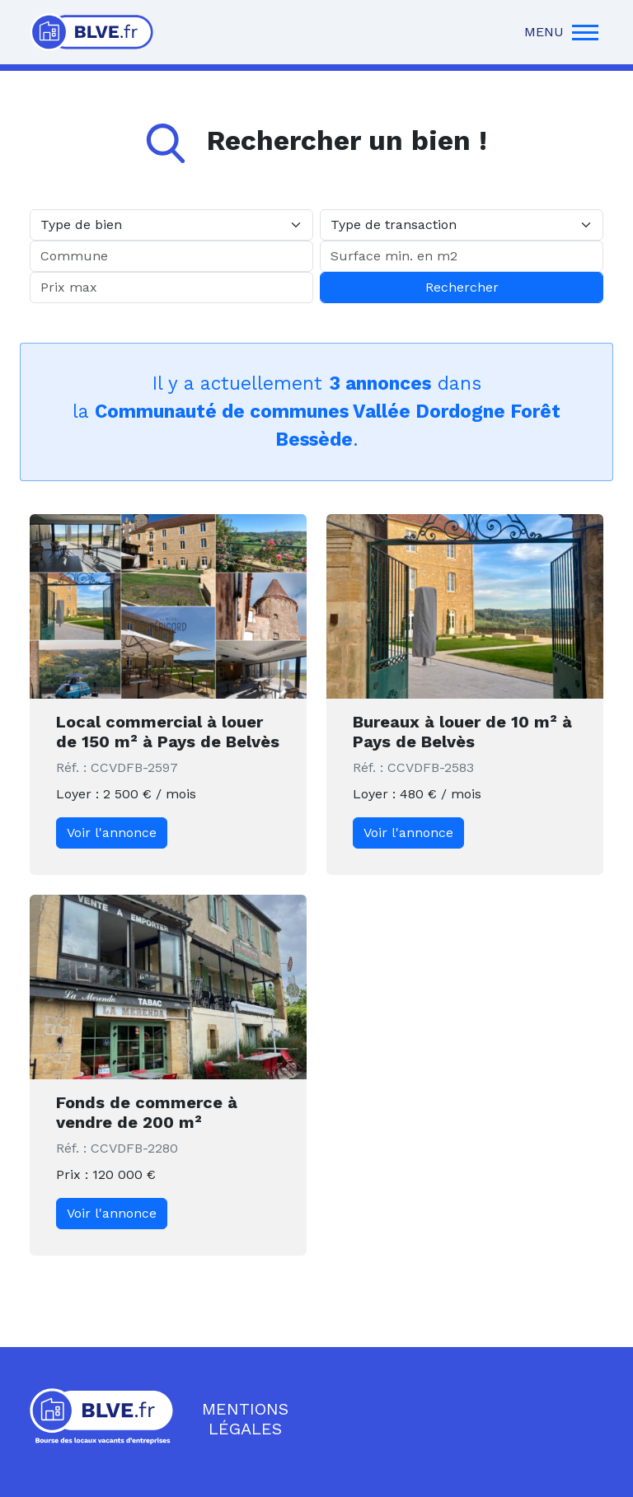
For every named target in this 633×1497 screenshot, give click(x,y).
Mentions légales (245, 1419)
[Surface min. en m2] (461, 256)
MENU (561, 32)
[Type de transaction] (461, 225)
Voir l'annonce (112, 832)
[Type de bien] (171, 225)
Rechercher (462, 287)
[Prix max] (171, 287)
